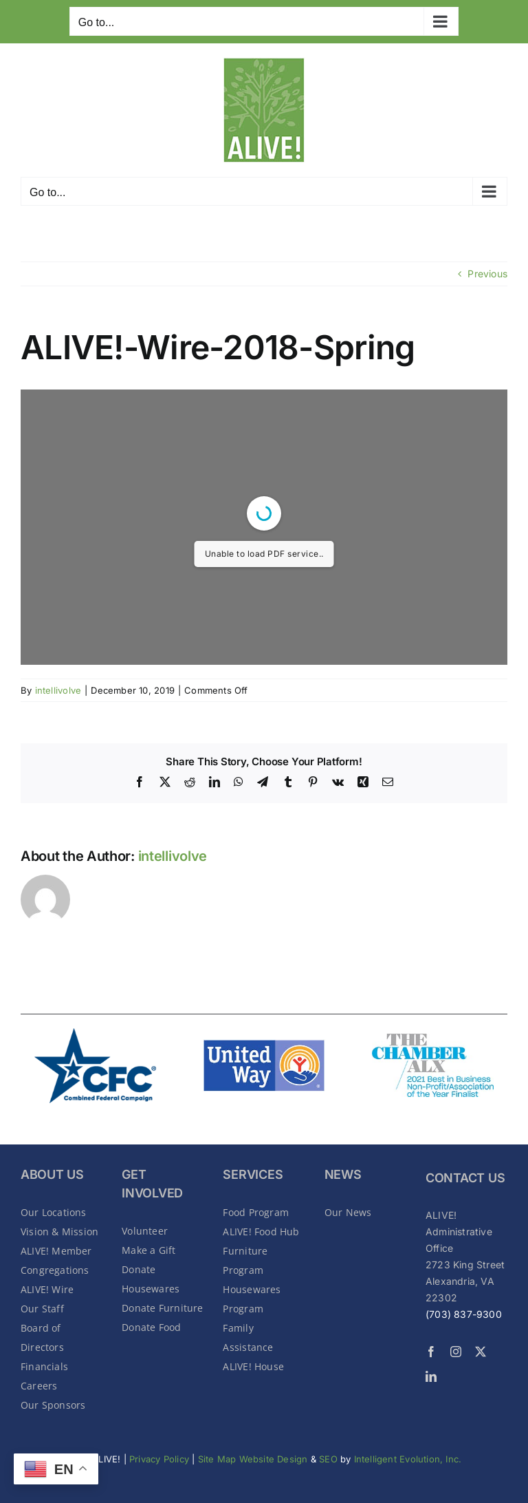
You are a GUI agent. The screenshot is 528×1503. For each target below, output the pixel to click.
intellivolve (58, 690)
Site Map (217, 1458)
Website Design (275, 1458)
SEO (328, 1458)
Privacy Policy (159, 1458)
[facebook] (431, 1351)
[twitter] (480, 1351)
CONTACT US (465, 1178)
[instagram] (455, 1351)
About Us (52, 1174)
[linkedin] (431, 1376)
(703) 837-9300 (464, 1314)
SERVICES (253, 1174)
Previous (487, 273)
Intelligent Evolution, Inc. (408, 1458)
